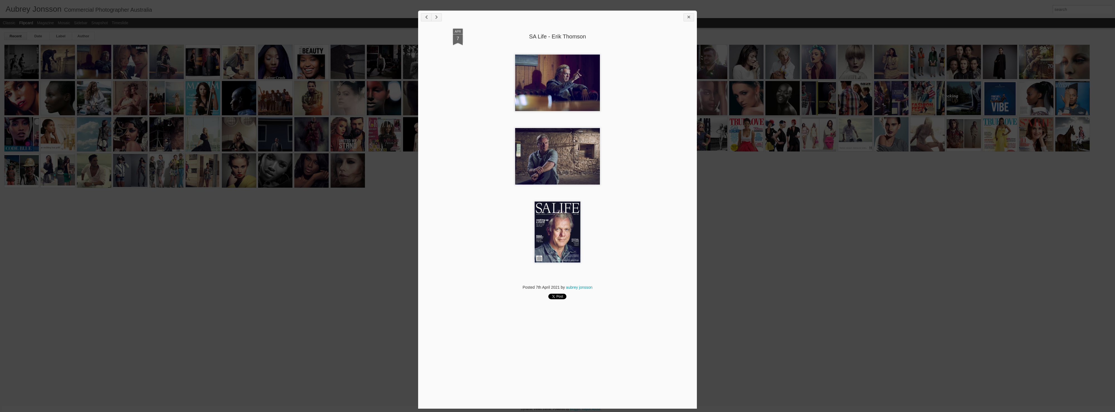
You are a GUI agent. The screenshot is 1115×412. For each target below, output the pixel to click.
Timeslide (120, 23)
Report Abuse (591, 409)
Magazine (45, 23)
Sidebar (81, 23)
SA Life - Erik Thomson (557, 36)
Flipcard (26, 23)
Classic (9, 23)
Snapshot (99, 23)
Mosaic (64, 23)
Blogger (575, 409)
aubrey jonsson (579, 287)
